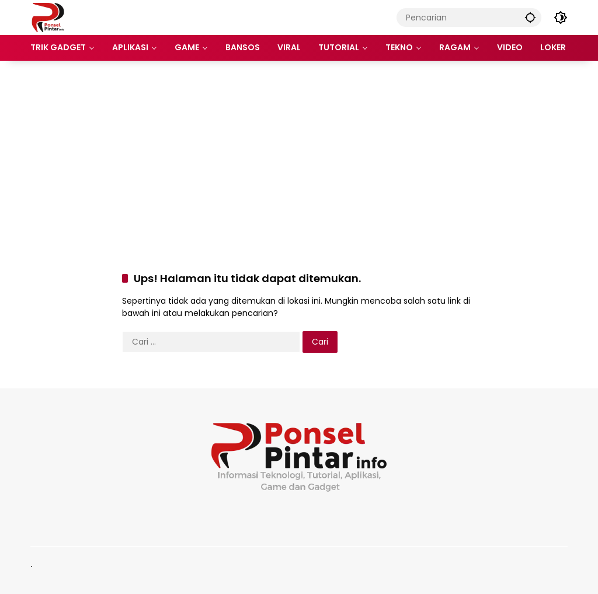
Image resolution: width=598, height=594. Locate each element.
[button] (530, 17)
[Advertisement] (299, 154)
